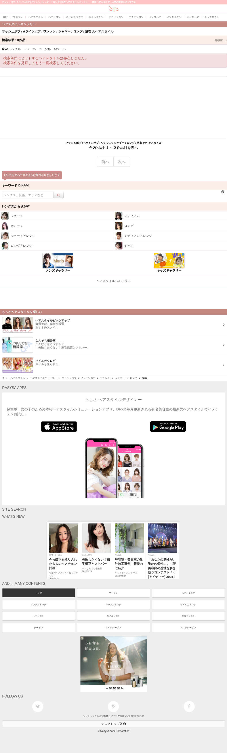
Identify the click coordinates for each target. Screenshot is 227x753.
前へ (105, 162)
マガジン (113, 593)
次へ (122, 162)
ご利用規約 (103, 716)
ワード (60, 49)
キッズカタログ (113, 604)
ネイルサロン (113, 616)
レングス (15, 49)
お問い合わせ (137, 716)
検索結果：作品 (114, 40)
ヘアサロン (38, 616)
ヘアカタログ (188, 593)
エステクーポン (188, 627)
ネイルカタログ (188, 604)
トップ (38, 593)
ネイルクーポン (113, 627)
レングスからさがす (16, 206)
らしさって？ (89, 716)
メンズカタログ (38, 604)
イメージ (30, 49)
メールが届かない (120, 716)
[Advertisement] (113, 108)
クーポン (38, 627)
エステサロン (188, 616)
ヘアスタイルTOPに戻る (113, 281)
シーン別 (45, 49)
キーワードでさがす (16, 185)
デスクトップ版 (113, 724)
